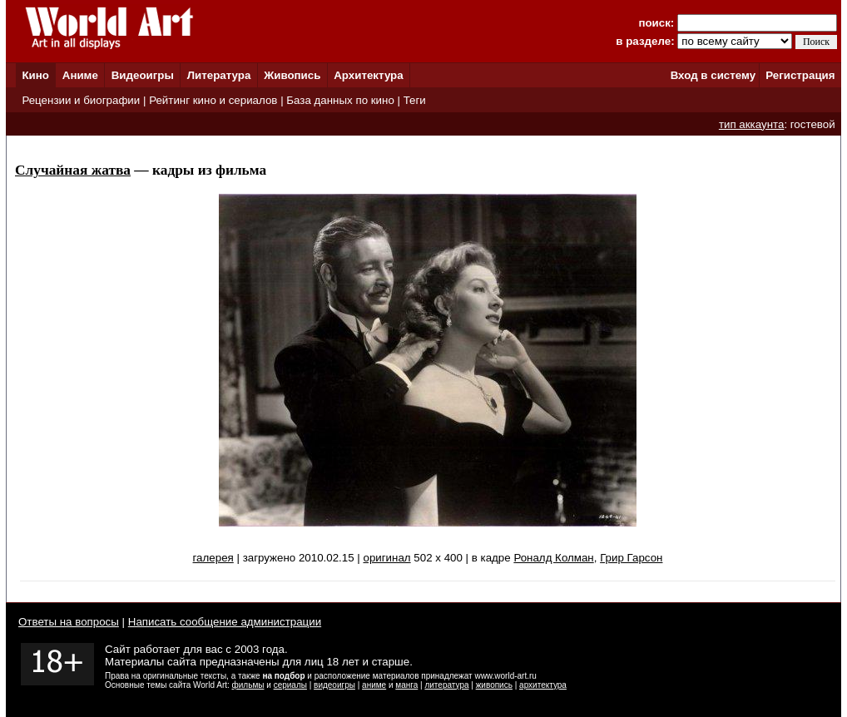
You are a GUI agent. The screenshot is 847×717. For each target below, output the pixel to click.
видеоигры (334, 685)
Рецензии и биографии (81, 100)
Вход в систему (713, 75)
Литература (219, 75)
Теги (415, 100)
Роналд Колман (553, 557)
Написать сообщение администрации (224, 622)
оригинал (386, 557)
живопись (494, 685)
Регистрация (800, 75)
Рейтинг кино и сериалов (213, 100)
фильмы (248, 685)
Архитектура (368, 75)
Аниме (80, 75)
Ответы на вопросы (68, 622)
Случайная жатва (73, 170)
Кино (35, 75)
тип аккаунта (752, 124)
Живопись (292, 75)
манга (406, 685)
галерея (213, 557)
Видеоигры (142, 75)
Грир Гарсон (631, 557)
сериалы (290, 685)
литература (446, 685)
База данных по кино (340, 100)
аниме (374, 685)
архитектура (543, 685)
